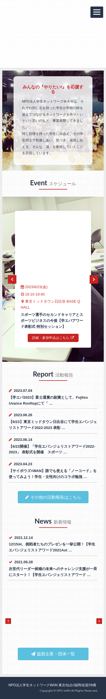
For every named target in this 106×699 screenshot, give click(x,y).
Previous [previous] (12, 279)
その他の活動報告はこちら (53, 497)
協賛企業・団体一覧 (53, 653)
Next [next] (94, 279)
